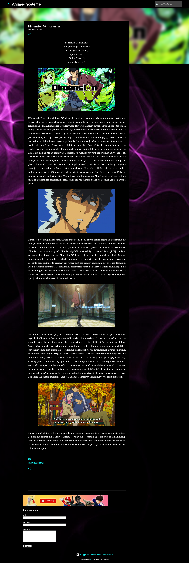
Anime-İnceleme (26, 4)
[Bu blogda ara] (169, 4)
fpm (91, 559)
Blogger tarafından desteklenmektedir (94, 555)
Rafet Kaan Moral (36, 463)
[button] (29, 34)
